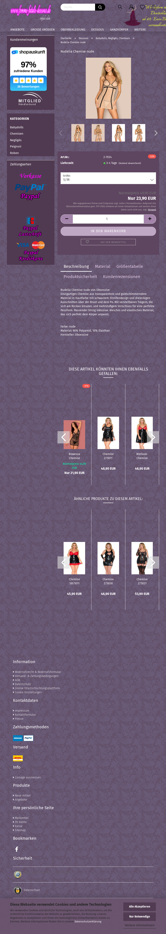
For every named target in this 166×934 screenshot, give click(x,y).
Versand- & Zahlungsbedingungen (36, 676)
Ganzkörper (119, 29)
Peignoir (16, 146)
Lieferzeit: (67, 163)
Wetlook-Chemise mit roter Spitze (142, 455)
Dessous (97, 29)
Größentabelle (129, 266)
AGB (16, 680)
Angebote (17, 29)
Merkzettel (20, 818)
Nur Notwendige (139, 916)
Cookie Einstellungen (27, 692)
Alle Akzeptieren (139, 906)
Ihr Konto (20, 822)
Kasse (18, 826)
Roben (14, 153)
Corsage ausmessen (27, 777)
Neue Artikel (22, 795)
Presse (18, 719)
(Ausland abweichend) (130, 163)
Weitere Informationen (139, 925)
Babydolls (16, 127)
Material (102, 266)
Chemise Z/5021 (142, 581)
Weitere (140, 29)
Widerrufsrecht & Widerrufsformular (37, 672)
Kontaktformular (24, 714)
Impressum (21, 710)
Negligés (16, 140)
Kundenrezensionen (121, 276)
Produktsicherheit (80, 276)
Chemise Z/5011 (108, 455)
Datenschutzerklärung (88, 921)
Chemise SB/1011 (74, 581)
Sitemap (19, 830)
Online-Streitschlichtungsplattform (36, 688)
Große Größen (43, 29)
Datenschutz (22, 684)
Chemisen (16, 133)
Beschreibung (76, 266)
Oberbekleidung (73, 29)
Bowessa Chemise (74, 455)
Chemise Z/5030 (108, 581)
